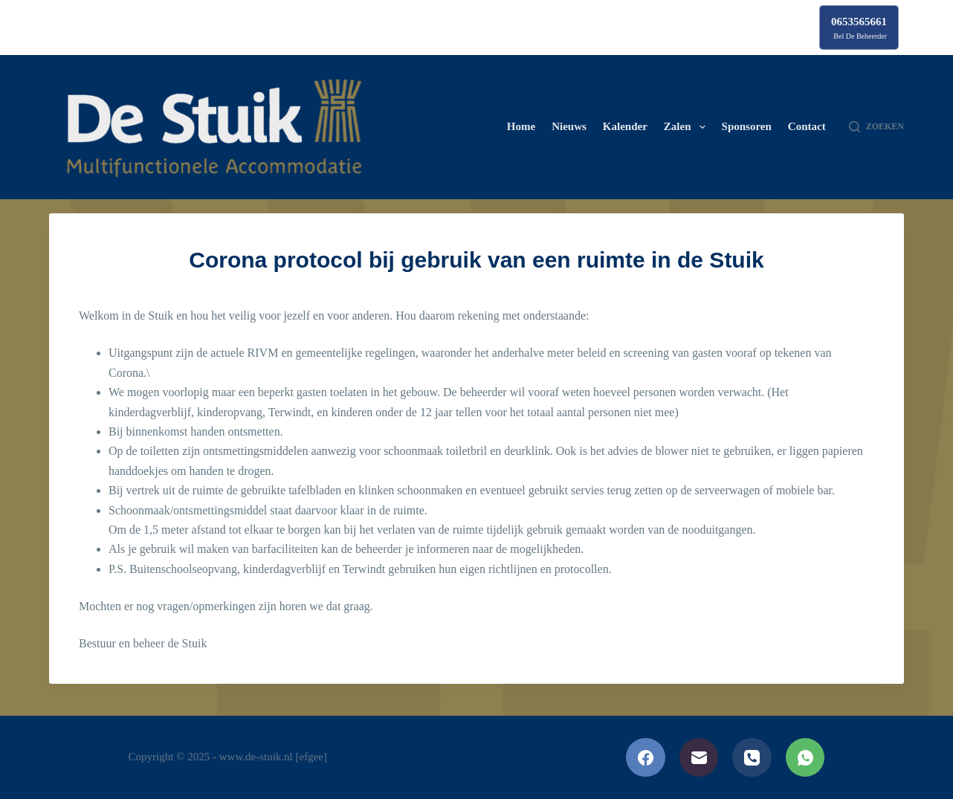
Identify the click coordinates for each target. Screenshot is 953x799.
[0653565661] (859, 27)
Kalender (625, 126)
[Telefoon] (752, 757)
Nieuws (569, 126)
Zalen (687, 127)
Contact (807, 126)
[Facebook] (645, 757)
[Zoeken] (876, 127)
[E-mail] (699, 757)
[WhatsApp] (805, 757)
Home (521, 126)
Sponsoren (747, 126)
